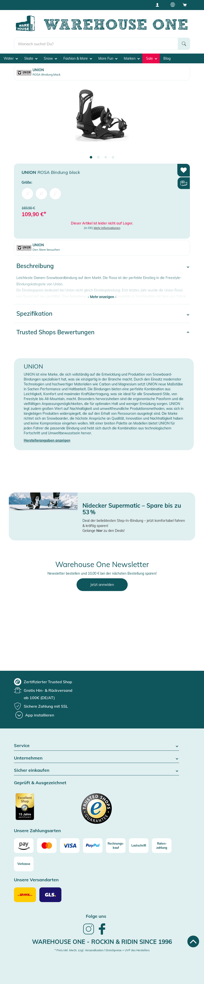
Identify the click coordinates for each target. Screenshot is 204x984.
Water (11, 58)
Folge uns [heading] (96, 916)
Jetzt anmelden (102, 584)
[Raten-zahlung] (161, 845)
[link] (88, 934)
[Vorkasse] (24, 864)
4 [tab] (113, 157)
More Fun (107, 58)
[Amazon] (24, 845)
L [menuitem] (55, 193)
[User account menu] (159, 4)
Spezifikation (34, 313)
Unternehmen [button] (96, 758)
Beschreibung (35, 265)
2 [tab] (98, 157)
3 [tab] (105, 157)
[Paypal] (92, 845)
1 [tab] (91, 157)
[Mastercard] (47, 845)
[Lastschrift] (138, 845)
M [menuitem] (41, 193)
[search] (96, 44)
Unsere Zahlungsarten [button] (37, 830)
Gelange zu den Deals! (103, 530)
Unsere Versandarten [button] (36, 880)
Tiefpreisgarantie (103, 5)
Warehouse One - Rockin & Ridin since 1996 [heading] (102, 941)
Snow (50, 58)
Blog (166, 58)
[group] (43, 681)
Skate (30, 58)
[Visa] (69, 845)
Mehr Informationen (107, 228)
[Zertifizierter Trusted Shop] (34, 809)
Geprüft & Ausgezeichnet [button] (40, 782)
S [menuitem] (27, 193)
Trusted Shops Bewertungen (55, 332)
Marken (132, 58)
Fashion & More (77, 58)
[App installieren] (35, 715)
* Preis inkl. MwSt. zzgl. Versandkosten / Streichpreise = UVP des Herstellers (102, 950)
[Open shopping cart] (184, 4)
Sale (151, 58)
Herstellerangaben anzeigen (47, 440)
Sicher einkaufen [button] (96, 770)
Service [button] (96, 745)
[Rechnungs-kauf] (115, 845)
